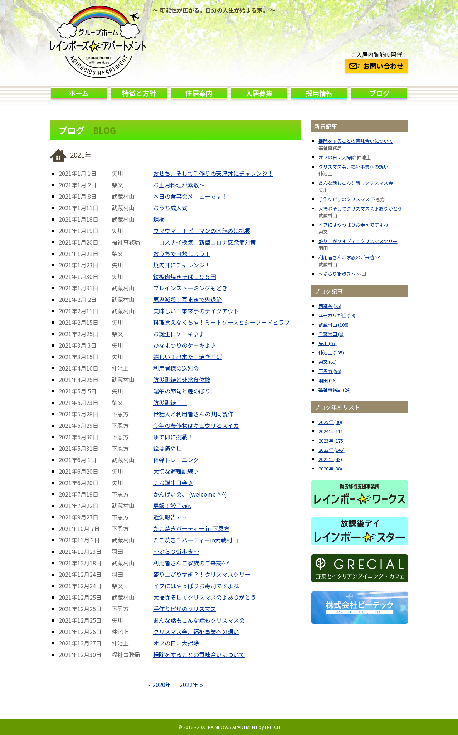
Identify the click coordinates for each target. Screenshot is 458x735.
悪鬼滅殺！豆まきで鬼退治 (187, 299)
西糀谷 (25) (329, 306)
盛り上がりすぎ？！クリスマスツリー (201, 574)
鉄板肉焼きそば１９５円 (184, 276)
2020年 (161, 684)
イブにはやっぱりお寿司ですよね (196, 585)
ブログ (379, 93)
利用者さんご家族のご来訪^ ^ (191, 562)
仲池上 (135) (331, 352)
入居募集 (259, 93)
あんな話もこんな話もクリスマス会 (199, 620)
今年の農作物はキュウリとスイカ (196, 425)
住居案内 (199, 93)
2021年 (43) (330, 459)
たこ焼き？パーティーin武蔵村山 (195, 540)
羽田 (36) (327, 380)
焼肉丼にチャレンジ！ (181, 265)
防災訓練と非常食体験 (181, 379)
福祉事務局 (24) (334, 389)
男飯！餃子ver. (172, 505)
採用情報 (319, 93)
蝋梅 (159, 219)
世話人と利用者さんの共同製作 (193, 414)
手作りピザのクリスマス (184, 608)
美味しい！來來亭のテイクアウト (196, 310)
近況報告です (170, 517)
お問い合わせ (376, 66)
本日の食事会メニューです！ (190, 196)
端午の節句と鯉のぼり (181, 391)
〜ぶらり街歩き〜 (176, 551)
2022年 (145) (331, 449)
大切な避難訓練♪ (176, 471)
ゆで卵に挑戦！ (173, 436)
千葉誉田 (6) (331, 333)
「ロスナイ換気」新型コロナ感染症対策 (204, 242)
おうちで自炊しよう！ (181, 253)
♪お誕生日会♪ (173, 482)
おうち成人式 (170, 207)
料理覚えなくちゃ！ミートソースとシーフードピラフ (221, 322)
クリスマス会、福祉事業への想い (196, 631)
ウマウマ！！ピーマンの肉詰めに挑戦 (201, 230)
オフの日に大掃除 (176, 643)
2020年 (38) (330, 468)
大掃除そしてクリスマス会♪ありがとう (204, 597)
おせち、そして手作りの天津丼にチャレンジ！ (213, 173)
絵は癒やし (167, 448)
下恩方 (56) (329, 371)
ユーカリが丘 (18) (336, 315)
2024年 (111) (331, 431)
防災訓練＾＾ (170, 402)
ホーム (79, 93)
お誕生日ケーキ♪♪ (179, 333)
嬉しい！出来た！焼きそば (187, 356)
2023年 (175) (331, 440)
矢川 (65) (327, 343)
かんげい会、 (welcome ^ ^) (190, 494)
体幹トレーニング (176, 459)
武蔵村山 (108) (333, 324)
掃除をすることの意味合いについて (199, 654)
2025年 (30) (330, 422)
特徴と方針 (139, 93)
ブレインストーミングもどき (190, 288)
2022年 (189, 684)
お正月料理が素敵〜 (179, 184)
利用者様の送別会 (176, 368)
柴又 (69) (327, 361)
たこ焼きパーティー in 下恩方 (191, 528)
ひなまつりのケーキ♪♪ (184, 345)
